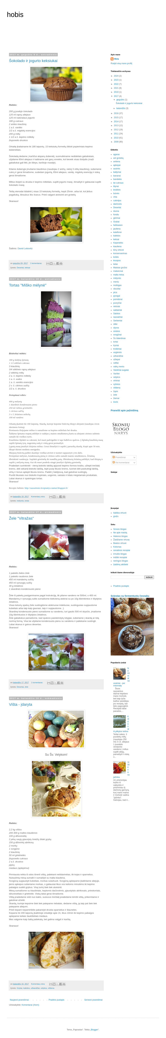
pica (115, 292)
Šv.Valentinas (119, 338)
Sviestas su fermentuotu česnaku (130, 595)
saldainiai (117, 310)
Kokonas (117, 547)
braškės (117, 190)
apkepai (117, 165)
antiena (116, 161)
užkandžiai (35, 988)
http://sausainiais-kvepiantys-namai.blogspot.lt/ (46, 488)
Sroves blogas (119, 529)
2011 (116, 133)
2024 (116, 76)
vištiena (51, 988)
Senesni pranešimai (93, 1000)
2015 (116, 117)
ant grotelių (118, 158)
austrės (116, 168)
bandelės (117, 179)
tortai (27, 501)
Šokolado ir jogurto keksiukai (33, 61)
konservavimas (120, 253)
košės (116, 257)
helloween (118, 225)
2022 (116, 84)
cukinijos (117, 200)
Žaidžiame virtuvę (121, 539)
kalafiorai (117, 232)
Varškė (116, 373)
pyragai (116, 296)
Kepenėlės (118, 243)
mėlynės (20, 501)
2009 (116, 142)
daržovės (117, 204)
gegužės (120, 99)
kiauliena (117, 246)
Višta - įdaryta (20, 704)
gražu (115, 516)
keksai (27, 268)
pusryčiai (117, 303)
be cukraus (118, 183)
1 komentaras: (36, 263)
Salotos (116, 313)
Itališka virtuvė (119, 513)
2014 (116, 121)
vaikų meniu (118, 366)
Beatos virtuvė (119, 543)
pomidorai (117, 299)
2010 (116, 138)
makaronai (118, 271)
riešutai (116, 306)
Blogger (94, 1029)
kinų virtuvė (118, 250)
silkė (115, 324)
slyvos (116, 328)
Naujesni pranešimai (19, 1000)
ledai (115, 264)
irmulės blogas (120, 554)
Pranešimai (119, 457)
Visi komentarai (121, 462)
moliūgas (117, 285)
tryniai (116, 345)
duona (116, 211)
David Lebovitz (25, 248)
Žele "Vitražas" (21, 518)
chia (115, 197)
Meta (116, 59)
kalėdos (26, 988)
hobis (15, 14)
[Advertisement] (83, 38)
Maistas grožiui (120, 267)
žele (26, 687)
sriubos (116, 331)
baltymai (117, 172)
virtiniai (116, 380)
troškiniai (117, 349)
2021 (116, 88)
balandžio (121, 108)
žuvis (115, 402)
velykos (44, 988)
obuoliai (116, 289)
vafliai (116, 363)
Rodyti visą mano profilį (121, 63)
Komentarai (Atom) (30, 1005)
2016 (116, 113)
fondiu (116, 214)
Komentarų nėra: (38, 497)
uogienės (117, 352)
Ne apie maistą (120, 532)
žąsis (115, 391)
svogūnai (117, 334)
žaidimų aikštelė (120, 564)
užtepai (116, 359)
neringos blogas (120, 561)
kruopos (117, 260)
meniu (116, 282)
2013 (116, 125)
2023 (116, 80)
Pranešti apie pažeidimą (124, 410)
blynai (116, 186)
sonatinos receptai (121, 550)
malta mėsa (118, 274)
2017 (116, 96)
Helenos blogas (120, 536)
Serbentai (117, 320)
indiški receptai (120, 557)
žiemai (116, 398)
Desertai (20, 268)
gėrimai (116, 218)
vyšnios (116, 384)
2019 (116, 92)
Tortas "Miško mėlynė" (27, 285)
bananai (117, 176)
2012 (116, 129)
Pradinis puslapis (56, 1000)
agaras (116, 154)
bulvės (116, 193)
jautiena (117, 229)
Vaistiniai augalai (121, 370)
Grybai (19, 988)
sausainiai (117, 317)
